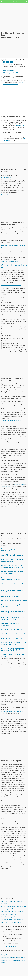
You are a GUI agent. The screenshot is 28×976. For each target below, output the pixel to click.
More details (4, 195)
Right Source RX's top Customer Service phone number (12, 902)
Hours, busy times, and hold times (10, 917)
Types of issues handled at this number (12, 919)
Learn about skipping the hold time (11, 285)
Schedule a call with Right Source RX (11, 421)
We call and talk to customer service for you (13, 906)
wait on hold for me (6, 486)
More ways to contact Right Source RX (11, 922)
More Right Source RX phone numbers (12, 911)
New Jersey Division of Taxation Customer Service (13, 961)
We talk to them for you (9, 71)
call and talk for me (19, 484)
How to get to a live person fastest (11, 914)
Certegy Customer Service (8, 955)
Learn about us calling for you (9, 261)
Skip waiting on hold (8, 73)
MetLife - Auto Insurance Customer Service (13, 957)
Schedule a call (20, 73)
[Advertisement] (14, 99)
